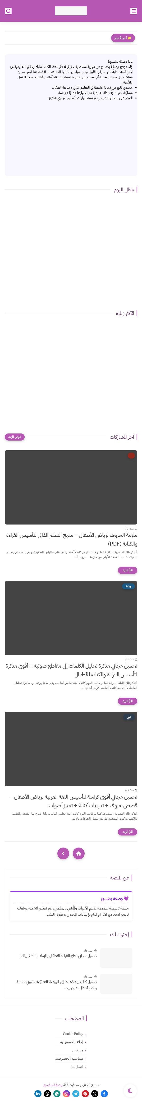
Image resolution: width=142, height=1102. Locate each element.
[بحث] (8, 11)
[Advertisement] (71, 136)
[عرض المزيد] (15, 437)
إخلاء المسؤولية (71, 1042)
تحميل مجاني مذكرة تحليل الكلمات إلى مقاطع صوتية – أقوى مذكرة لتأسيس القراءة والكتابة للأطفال (71, 670)
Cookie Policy (73, 1034)
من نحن (77, 1050)
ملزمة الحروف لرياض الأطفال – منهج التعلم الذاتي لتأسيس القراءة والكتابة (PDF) (71, 539)
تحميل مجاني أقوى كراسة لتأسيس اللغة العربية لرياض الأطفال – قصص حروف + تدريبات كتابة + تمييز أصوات (73, 801)
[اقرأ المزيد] (127, 570)
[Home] (79, 853)
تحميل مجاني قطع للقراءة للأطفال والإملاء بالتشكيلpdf (58, 956)
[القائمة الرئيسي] (133, 11)
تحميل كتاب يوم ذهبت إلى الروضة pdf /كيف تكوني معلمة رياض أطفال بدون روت (57, 985)
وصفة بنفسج (52, 1085)
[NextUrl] (63, 853)
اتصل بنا (77, 1067)
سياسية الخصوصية (69, 1058)
